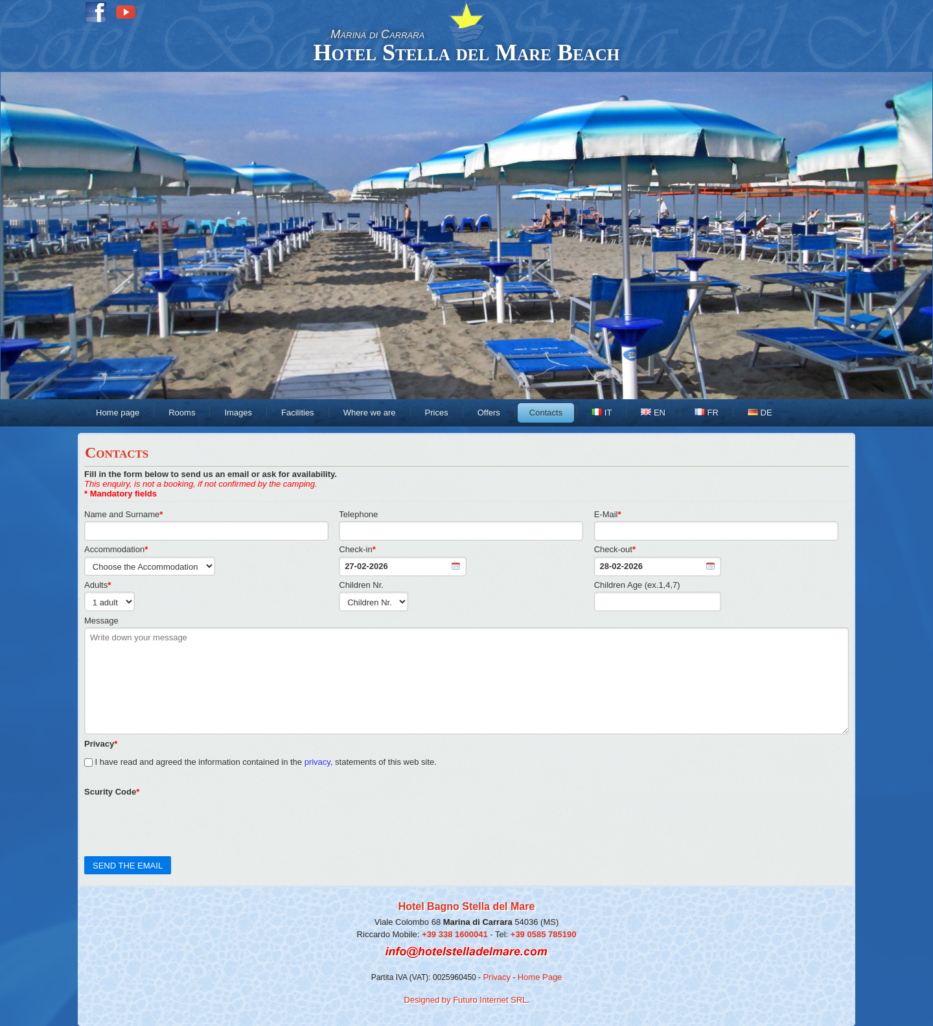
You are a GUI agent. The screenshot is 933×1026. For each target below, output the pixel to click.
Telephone (358, 514)
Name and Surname (123, 514)
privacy (317, 762)
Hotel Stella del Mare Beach (467, 52)
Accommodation (116, 549)
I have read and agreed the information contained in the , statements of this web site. (260, 753)
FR (707, 412)
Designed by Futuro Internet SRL (465, 1000)
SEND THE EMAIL (128, 865)
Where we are (369, 412)
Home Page (540, 977)
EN (653, 412)
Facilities (297, 412)
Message (101, 620)
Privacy (497, 977)
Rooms (181, 412)
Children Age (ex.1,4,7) (637, 585)
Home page (117, 412)
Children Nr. (361, 585)
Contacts (545, 412)
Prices (436, 412)
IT (602, 412)
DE (760, 412)
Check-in (357, 549)
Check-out (615, 549)
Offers (489, 412)
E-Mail (607, 514)
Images (238, 412)
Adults (97, 585)
